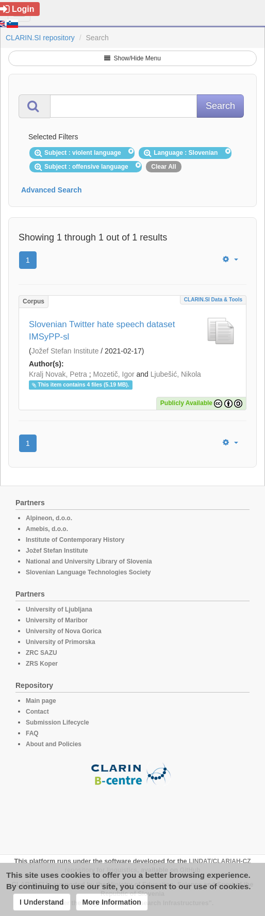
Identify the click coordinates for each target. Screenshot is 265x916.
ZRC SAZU (41, 652)
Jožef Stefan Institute (65, 351)
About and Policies (53, 744)
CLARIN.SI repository (40, 38)
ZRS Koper (42, 663)
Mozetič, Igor (114, 374)
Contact (37, 711)
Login (17, 9)
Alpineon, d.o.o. (49, 518)
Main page (41, 700)
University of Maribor (57, 620)
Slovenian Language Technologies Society (88, 572)
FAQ (32, 733)
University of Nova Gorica (64, 631)
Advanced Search (51, 190)
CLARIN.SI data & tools (213, 299)
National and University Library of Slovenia (89, 561)
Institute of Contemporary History (75, 539)
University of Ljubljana (59, 609)
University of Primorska (60, 642)
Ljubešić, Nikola (176, 374)
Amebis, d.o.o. (47, 529)
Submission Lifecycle (57, 722)
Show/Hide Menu (132, 58)
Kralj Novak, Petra (58, 374)
